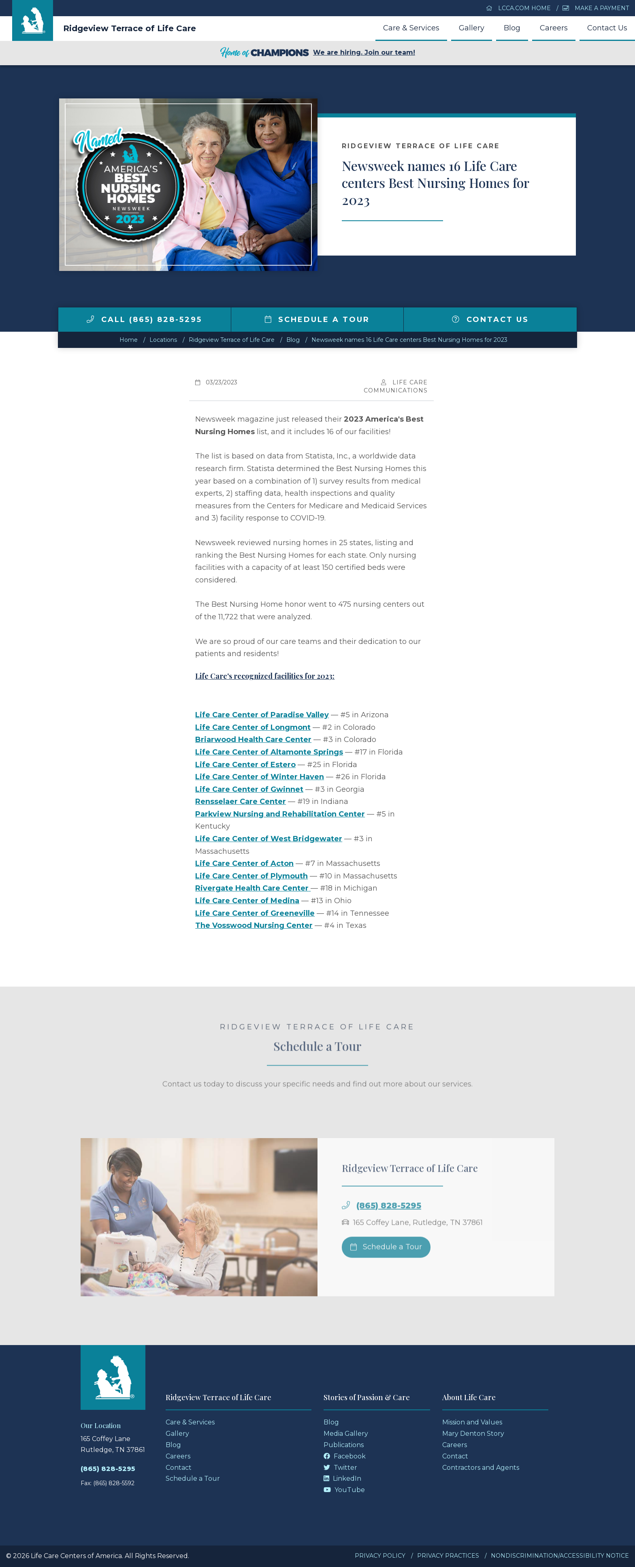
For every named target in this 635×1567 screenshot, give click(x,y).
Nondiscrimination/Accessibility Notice (560, 1555)
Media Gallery (346, 1433)
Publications (344, 1445)
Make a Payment (596, 8)
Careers (554, 27)
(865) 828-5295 (388, 1217)
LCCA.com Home (518, 8)
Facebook (345, 1456)
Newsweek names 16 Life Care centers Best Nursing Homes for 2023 (409, 339)
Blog (512, 27)
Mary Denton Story (473, 1433)
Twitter (340, 1467)
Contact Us (607, 27)
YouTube (344, 1490)
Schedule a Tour (317, 319)
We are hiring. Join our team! (317, 53)
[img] (90, 319)
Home (128, 339)
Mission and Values (472, 1422)
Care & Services (411, 27)
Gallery (471, 27)
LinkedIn (342, 1478)
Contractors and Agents (480, 1467)
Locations (163, 339)
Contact (179, 1467)
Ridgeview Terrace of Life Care (129, 28)
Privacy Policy (380, 1555)
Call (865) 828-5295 (144, 319)
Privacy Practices (448, 1555)
